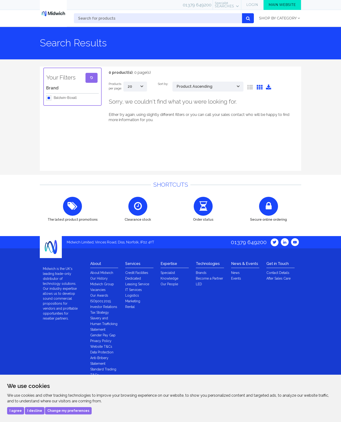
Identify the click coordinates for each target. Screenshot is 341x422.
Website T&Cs (101, 346)
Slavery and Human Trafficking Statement (103, 323)
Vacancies (98, 290)
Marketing (132, 301)
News (235, 273)
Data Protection (101, 352)
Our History (99, 278)
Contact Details (277, 273)
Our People (169, 284)
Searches (224, 4)
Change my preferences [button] (68, 411)
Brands (201, 273)
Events (236, 278)
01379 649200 (197, 4)
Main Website (282, 5)
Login (252, 5)
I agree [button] (15, 411)
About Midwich (101, 273)
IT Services (133, 290)
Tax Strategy (99, 312)
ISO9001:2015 (100, 301)
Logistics (132, 295)
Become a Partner (209, 278)
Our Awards (99, 295)
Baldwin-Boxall (65, 98)
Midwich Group (102, 284)
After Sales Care (278, 278)
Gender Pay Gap (103, 335)
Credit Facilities (136, 273)
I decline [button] (34, 411)
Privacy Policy (101, 341)
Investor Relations (103, 307)
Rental (130, 307)
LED (199, 284)
